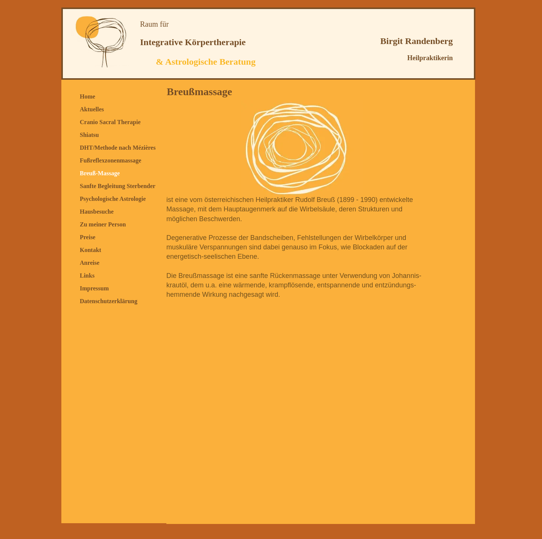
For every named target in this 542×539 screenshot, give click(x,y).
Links (87, 275)
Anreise (89, 263)
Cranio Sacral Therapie (110, 122)
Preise (87, 237)
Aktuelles (92, 109)
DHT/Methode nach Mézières (117, 147)
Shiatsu (89, 135)
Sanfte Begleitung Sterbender (117, 186)
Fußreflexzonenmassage (110, 160)
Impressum (94, 288)
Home (87, 96)
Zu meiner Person (103, 224)
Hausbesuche (97, 211)
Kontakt (90, 250)
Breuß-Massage (100, 173)
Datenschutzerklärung (108, 301)
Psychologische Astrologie (113, 199)
